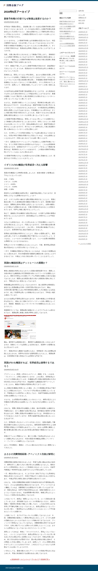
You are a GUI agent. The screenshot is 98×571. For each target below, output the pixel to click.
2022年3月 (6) (82, 62)
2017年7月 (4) (82, 154)
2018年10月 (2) (83, 124)
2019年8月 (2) (82, 97)
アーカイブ (36, 559)
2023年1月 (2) (82, 42)
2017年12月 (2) (83, 146)
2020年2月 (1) (82, 86)
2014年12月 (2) (83, 206)
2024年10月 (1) (83, 37)
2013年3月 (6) (82, 228)
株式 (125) (81, 20)
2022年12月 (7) (83, 45)
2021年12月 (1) (83, 67)
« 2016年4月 (14, 559)
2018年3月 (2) (82, 141)
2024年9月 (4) (82, 40)
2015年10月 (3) (83, 184)
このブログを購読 (85, 244)
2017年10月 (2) (83, 149)
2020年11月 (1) (83, 81)
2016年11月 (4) (83, 162)
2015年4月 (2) (82, 198)
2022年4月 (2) (82, 59)
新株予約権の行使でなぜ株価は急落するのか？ (27, 18)
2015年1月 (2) (82, 203)
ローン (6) (81, 15)
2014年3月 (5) (82, 222)
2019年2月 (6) (82, 113)
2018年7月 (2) (82, 132)
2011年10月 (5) (83, 233)
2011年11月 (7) (83, 231)
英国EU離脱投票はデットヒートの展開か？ (26, 263)
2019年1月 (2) (82, 116)
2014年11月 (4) (83, 209)
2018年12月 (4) (83, 119)
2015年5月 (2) (82, 195)
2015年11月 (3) (83, 182)
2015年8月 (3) (82, 187)
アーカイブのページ (68, 84)
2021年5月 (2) (82, 75)
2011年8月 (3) (82, 239)
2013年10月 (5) (83, 225)
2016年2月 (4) (82, 176)
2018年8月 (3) (82, 130)
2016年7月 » (45, 559)
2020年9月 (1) (82, 83)
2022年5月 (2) (82, 56)
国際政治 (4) (82, 17)
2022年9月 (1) (82, 51)
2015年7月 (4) (82, 190)
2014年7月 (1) (82, 217)
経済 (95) (81, 23)
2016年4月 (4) (82, 173)
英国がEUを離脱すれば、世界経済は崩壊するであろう (67, 39)
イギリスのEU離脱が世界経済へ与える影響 (26, 165)
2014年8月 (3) (82, 214)
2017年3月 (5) (82, 157)
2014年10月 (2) (83, 212)
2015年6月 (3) (82, 192)
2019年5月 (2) (82, 105)
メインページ (25, 559)
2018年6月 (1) (82, 135)
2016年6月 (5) (82, 171)
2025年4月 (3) (82, 32)
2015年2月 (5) (82, 201)
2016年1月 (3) (82, 179)
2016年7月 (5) (82, 168)
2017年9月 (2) (82, 152)
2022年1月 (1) (82, 64)
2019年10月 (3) (83, 92)
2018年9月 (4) (82, 127)
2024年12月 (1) (83, 34)
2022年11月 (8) (83, 48)
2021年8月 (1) (82, 70)
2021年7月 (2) (82, 73)
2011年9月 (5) (82, 236)
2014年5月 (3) (82, 220)
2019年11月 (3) (83, 89)
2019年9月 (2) (82, 94)
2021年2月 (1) (82, 78)
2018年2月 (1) (82, 143)
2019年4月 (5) (82, 108)
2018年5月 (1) (82, 138)
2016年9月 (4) (82, 165)
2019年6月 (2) (82, 102)
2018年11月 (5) (83, 122)
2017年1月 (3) (82, 160)
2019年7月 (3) (82, 100)
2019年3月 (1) (82, 111)
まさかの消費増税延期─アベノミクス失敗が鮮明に (29, 454)
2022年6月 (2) (82, 53)
